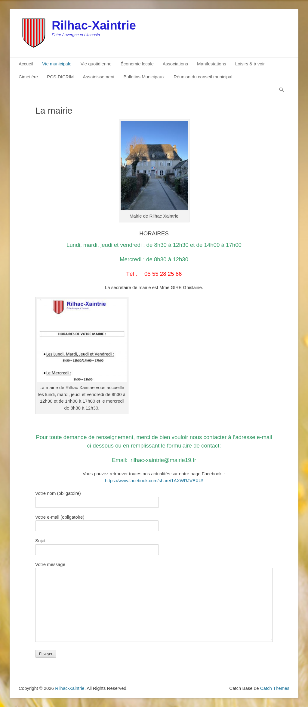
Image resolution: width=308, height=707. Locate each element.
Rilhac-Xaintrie (94, 25)
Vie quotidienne (96, 63)
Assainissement (98, 76)
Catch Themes (274, 688)
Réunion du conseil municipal (203, 76)
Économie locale (137, 63)
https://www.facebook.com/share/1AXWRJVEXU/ (154, 480)
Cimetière (28, 76)
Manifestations (211, 63)
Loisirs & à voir (250, 63)
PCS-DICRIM (60, 76)
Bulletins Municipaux (144, 76)
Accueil (26, 63)
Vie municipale (56, 63)
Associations (175, 63)
